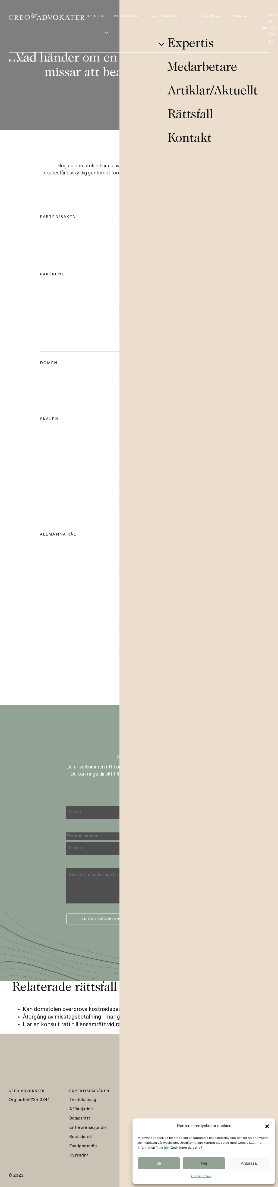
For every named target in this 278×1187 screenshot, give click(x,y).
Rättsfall (213, 16)
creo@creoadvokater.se (214, 1103)
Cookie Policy (201, 1176)
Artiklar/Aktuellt (172, 16)
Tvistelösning (82, 1100)
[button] (267, 1126)
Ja (159, 1163)
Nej (204, 1163)
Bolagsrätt (79, 1118)
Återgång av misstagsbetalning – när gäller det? (83, 1017)
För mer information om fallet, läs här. (156, 587)
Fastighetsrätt (83, 1146)
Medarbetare (127, 16)
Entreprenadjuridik (87, 1128)
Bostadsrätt (81, 1137)
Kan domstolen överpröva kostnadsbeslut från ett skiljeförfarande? (107, 1009)
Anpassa (249, 1163)
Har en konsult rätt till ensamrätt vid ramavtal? (82, 1025)
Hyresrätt (78, 1155)
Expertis (94, 16)
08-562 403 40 (205, 1093)
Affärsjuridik (81, 1109)
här (166, 1147)
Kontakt (243, 16)
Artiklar (137, 1109)
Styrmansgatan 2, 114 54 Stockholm (227, 1112)
